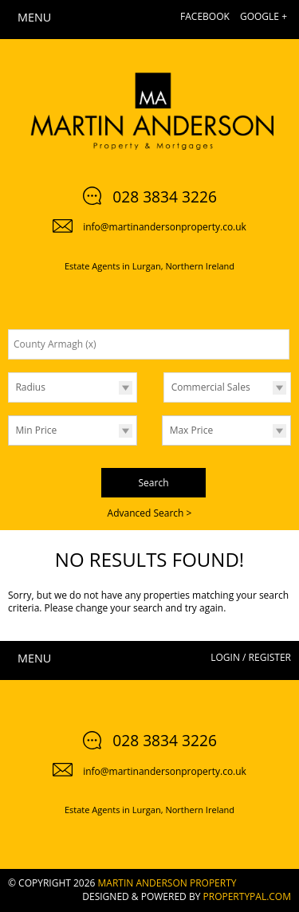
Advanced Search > (150, 513)
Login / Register (250, 657)
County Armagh (55, 344)
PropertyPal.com (247, 896)
